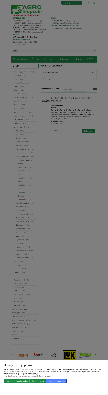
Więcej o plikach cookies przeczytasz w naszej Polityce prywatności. (28, 376)
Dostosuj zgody (38, 381)
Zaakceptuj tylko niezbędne (17, 381)
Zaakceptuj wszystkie (56, 381)
